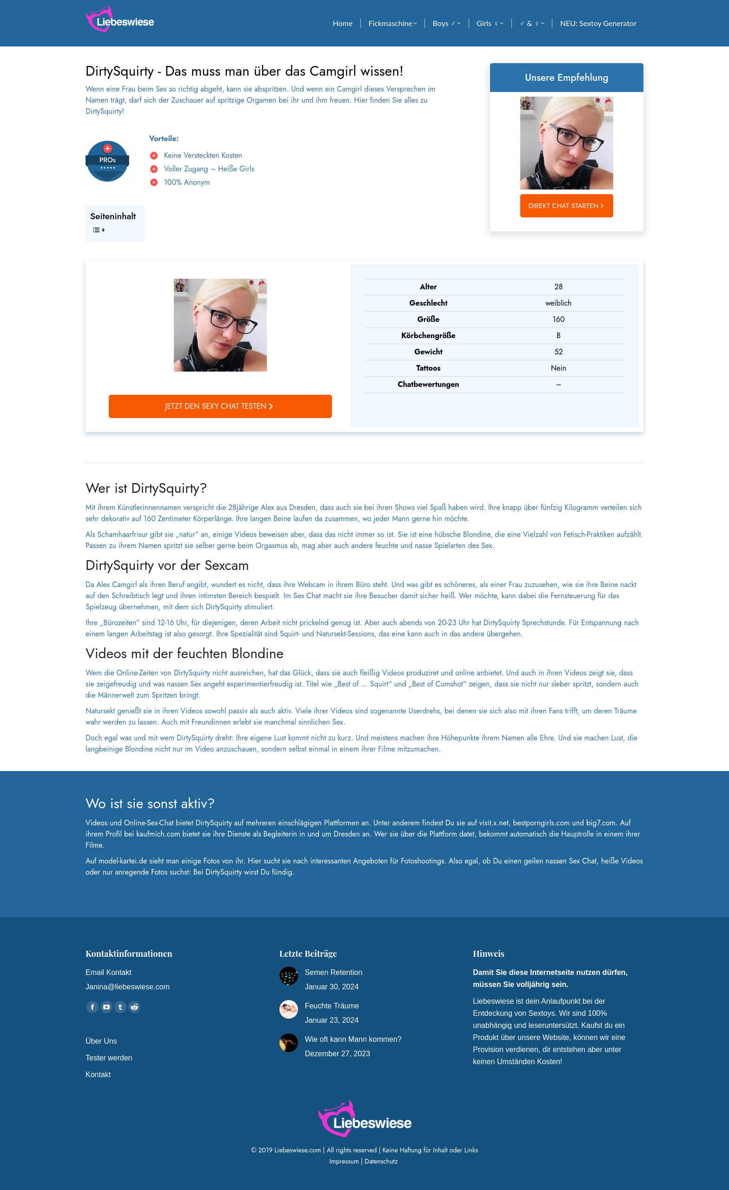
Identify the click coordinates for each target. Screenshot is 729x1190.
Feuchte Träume (332, 1006)
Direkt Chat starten (567, 206)
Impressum (344, 1161)
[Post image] (288, 976)
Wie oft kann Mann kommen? (353, 1039)
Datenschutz (381, 1161)
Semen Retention (334, 972)
